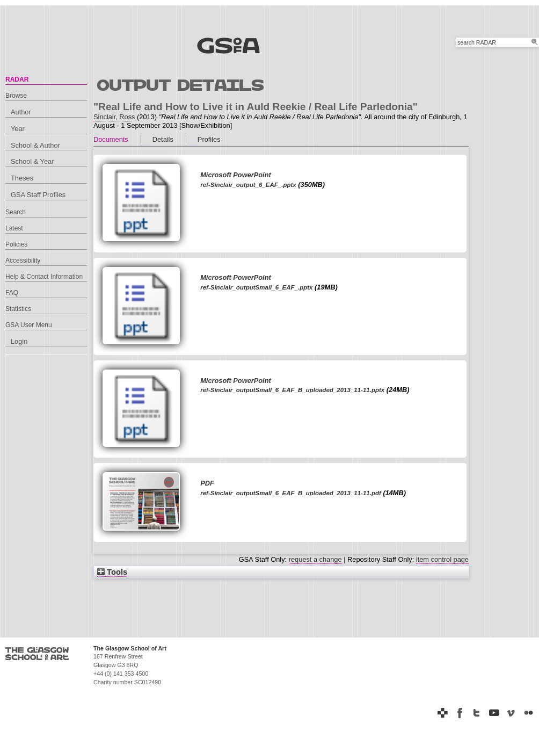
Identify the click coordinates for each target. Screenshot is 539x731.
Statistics (18, 309)
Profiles (209, 139)
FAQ (11, 292)
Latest (14, 228)
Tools (112, 572)
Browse (16, 95)
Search (15, 212)
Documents (110, 139)
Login (19, 341)
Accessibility (22, 260)
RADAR (16, 79)
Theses (22, 178)
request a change (315, 559)
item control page (442, 559)
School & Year (32, 161)
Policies (16, 244)
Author (21, 112)
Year (18, 129)
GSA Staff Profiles (38, 195)
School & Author (35, 145)
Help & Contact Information (44, 276)
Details (162, 139)
